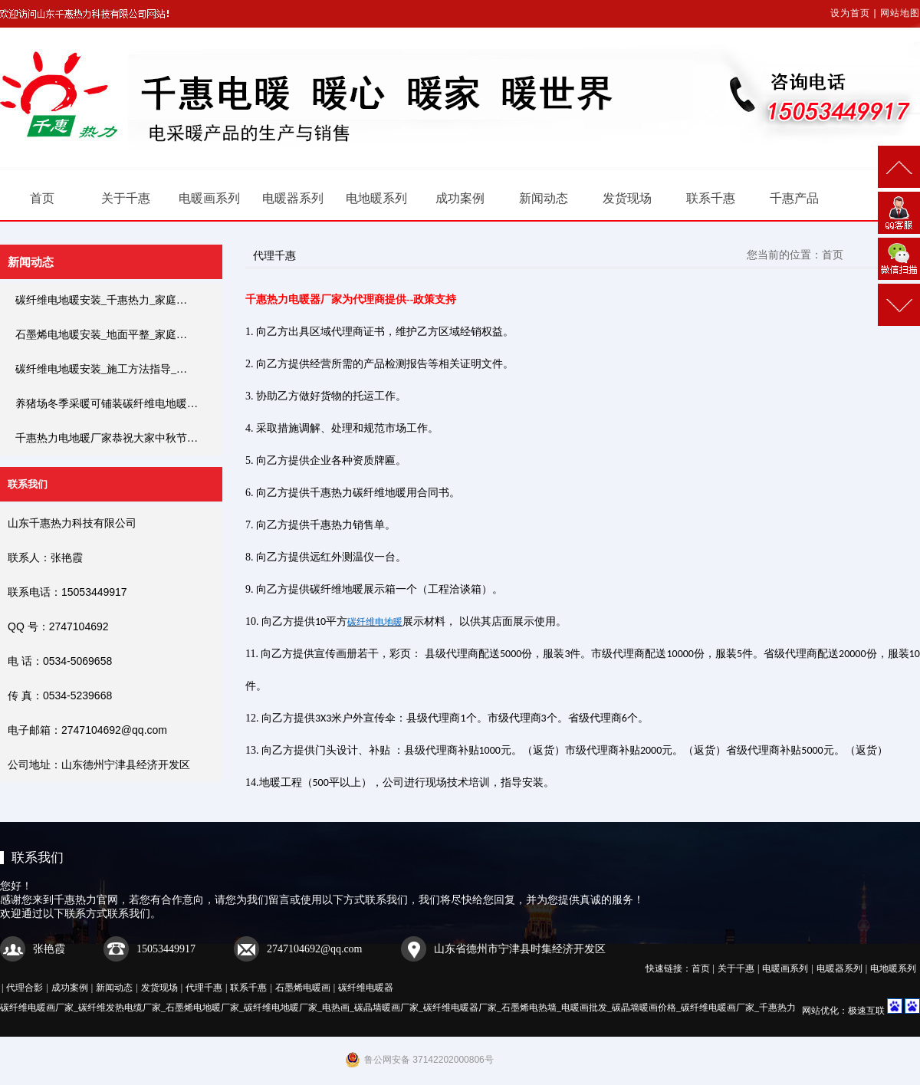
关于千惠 (125, 198)
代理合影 (24, 987)
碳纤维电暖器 (365, 987)
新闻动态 (543, 198)
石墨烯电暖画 (302, 987)
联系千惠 (710, 198)
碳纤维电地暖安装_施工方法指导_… (101, 369)
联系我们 (38, 857)
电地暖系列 (376, 198)
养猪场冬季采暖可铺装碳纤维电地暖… (106, 403)
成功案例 (460, 198)
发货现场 (627, 198)
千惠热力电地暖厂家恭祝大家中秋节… (106, 438)
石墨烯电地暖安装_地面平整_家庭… (101, 334)
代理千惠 (204, 987)
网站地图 (900, 13)
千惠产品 (794, 198)
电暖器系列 (293, 198)
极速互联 (866, 1010)
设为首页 (850, 13)
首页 (42, 198)
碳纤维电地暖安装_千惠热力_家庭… (101, 300)
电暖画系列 (209, 198)
